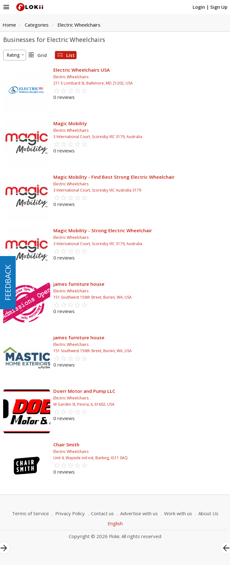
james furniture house (78, 284)
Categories (37, 25)
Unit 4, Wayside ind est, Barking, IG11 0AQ (90, 457)
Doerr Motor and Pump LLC (84, 391)
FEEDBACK (8, 282)
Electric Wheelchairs (78, 25)
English (115, 523)
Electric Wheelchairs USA (81, 70)
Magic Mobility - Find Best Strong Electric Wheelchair (113, 177)
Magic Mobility (70, 123)
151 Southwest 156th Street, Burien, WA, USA (92, 297)
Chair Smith (66, 444)
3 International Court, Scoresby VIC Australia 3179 (97, 190)
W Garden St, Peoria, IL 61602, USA (84, 404)
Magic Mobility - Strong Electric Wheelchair (102, 230)
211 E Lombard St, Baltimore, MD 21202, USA (93, 83)
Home (9, 25)
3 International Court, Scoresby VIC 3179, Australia (97, 136)
